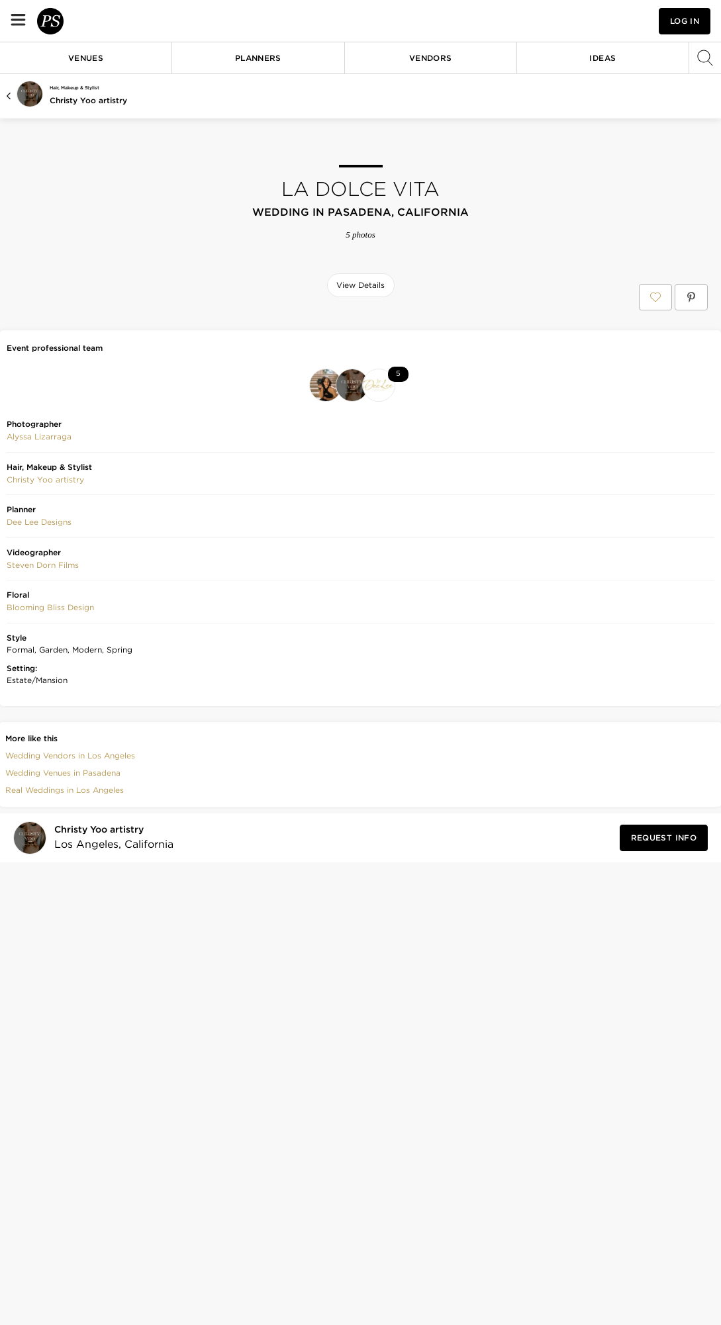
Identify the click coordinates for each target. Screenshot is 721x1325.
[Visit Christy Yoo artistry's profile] (109, 1038)
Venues (85, 58)
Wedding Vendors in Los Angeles (70, 956)
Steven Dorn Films (43, 765)
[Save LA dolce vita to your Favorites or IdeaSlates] (655, 297)
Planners (258, 58)
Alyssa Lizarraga (39, 637)
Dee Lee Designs (39, 722)
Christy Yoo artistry (88, 100)
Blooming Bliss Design (50, 808)
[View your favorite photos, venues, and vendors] (561, 21)
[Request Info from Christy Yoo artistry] (664, 1038)
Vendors (430, 58)
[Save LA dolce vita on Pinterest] (691, 297)
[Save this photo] (128, 330)
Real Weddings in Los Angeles (64, 990)
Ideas (602, 58)
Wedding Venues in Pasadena (62, 973)
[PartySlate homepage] (90, 21)
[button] (561, 21)
